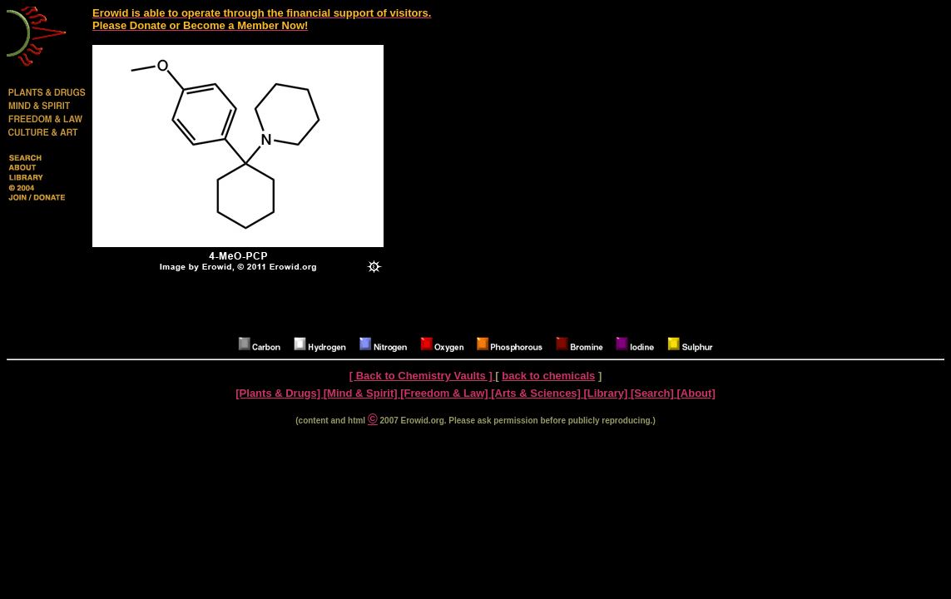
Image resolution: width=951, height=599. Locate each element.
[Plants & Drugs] (279, 393)
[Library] (607, 393)
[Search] (654, 393)
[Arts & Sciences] (537, 393)
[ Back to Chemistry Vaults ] (422, 375)
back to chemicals (548, 375)
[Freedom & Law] (445, 393)
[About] (696, 393)
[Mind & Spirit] (362, 393)
